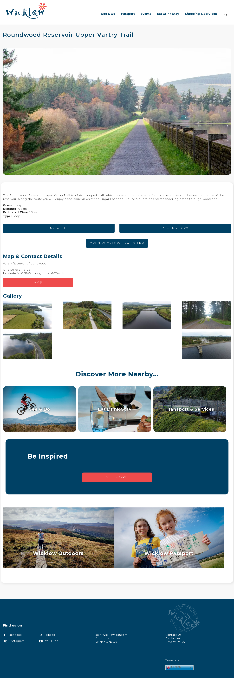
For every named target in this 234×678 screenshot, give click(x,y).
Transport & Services (190, 409)
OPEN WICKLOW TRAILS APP (117, 243)
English (173, 667)
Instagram (14, 641)
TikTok (46, 634)
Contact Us (173, 634)
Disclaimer (172, 638)
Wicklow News (106, 642)
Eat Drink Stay (114, 409)
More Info (59, 228)
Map (38, 282)
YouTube (48, 641)
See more (117, 477)
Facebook (12, 634)
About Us (102, 638)
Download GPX (175, 228)
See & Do (39, 409)
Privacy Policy (175, 642)
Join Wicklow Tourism (111, 634)
